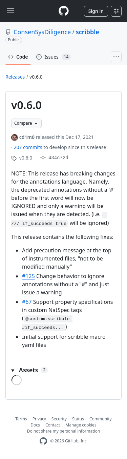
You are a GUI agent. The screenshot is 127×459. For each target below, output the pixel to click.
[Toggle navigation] (10, 11)
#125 (28, 276)
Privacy (39, 419)
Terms (21, 419)
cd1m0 (27, 137)
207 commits (28, 147)
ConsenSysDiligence (42, 32)
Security (59, 419)
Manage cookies (80, 425)
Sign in (96, 11)
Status (78, 419)
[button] (63, 370)
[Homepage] (63, 11)
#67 (27, 302)
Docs (35, 425)
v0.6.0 (36, 77)
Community (100, 419)
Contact (52, 425)
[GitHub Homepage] (43, 441)
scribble (87, 32)
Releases (15, 77)
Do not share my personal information (63, 431)
